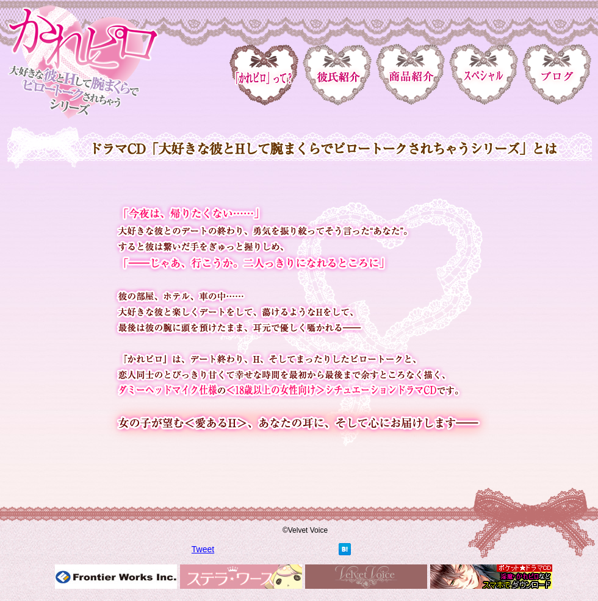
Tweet (203, 549)
